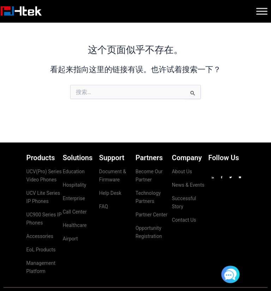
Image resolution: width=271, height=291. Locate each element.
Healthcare (75, 225)
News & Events (188, 185)
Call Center (75, 212)
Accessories (39, 236)
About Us (182, 171)
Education (74, 171)
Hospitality (74, 185)
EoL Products (41, 249)
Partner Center (151, 214)
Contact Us (184, 220)
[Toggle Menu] (261, 11)
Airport (70, 238)
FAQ (103, 206)
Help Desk (110, 193)
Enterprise (74, 198)
